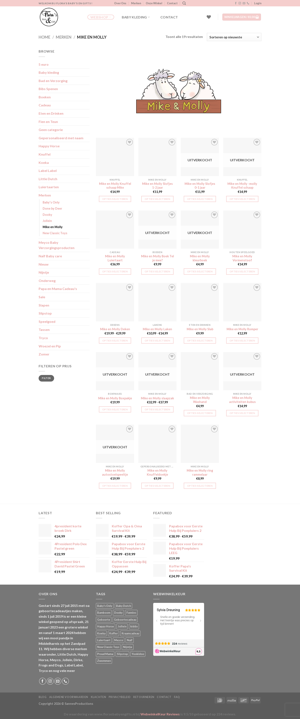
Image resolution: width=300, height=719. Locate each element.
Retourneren (143, 697)
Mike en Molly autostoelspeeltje (115, 472)
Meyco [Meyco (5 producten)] (118, 640)
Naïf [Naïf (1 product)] (129, 640)
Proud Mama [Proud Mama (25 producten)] (105, 654)
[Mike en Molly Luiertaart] (115, 229)
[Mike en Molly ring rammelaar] (200, 444)
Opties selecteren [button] (115, 199)
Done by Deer (52, 208)
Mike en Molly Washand (200, 400)
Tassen (44, 329)
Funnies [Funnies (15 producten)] (131, 612)
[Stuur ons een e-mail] (244, 3)
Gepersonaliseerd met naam (61, 138)
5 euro (44, 64)
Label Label (48, 171)
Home (44, 37)
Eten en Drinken (51, 113)
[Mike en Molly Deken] (115, 302)
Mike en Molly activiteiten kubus (242, 400)
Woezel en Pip (50, 346)
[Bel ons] (248, 3)
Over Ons (120, 3)
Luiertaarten (49, 187)
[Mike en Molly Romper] (242, 302)
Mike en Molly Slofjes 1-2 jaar (157, 186)
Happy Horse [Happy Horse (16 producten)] (105, 626)
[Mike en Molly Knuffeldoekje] (157, 444)
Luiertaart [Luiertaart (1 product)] (103, 640)
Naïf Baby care (50, 256)
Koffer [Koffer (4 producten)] (113, 633)
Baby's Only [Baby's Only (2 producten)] (104, 606)
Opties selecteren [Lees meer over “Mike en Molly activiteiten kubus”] (242, 413)
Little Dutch (48, 179)
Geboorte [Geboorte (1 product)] (103, 619)
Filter (46, 378)
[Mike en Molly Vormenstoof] (242, 229)
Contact (172, 3)
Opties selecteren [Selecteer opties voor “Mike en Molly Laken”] (157, 340)
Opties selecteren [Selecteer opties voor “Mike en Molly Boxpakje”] (115, 409)
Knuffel (44, 154)
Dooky (47, 214)
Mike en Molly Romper (242, 329)
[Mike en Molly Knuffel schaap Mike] (115, 157)
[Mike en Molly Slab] (200, 302)
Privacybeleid (120, 697)
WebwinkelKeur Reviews (160, 714)
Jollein (47, 221)
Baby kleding (136, 17)
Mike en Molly (53, 227)
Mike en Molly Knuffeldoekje (157, 472)
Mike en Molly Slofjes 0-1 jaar (200, 186)
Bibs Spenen (48, 89)
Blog (42, 697)
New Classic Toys (55, 233)
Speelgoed (47, 321)
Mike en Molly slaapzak (157, 398)
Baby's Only (51, 202)
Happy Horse (49, 146)
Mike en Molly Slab (200, 329)
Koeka (44, 162)
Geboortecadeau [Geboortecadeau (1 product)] (125, 619)
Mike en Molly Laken (157, 329)
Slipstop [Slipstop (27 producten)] (122, 654)
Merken (136, 3)
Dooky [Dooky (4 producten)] (118, 612)
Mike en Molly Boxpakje (115, 398)
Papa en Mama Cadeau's (58, 289)
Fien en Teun (48, 122)
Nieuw (44, 264)
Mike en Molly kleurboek (200, 258)
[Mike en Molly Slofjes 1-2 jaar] (157, 157)
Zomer (44, 354)
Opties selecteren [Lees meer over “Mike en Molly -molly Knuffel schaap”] (242, 199)
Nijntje (44, 272)
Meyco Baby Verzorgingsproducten (56, 245)
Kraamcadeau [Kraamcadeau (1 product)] (130, 633)
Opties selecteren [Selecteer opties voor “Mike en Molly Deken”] (115, 340)
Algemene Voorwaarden (68, 697)
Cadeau (45, 105)
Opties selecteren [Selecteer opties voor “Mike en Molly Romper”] (242, 340)
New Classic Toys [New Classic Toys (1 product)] (108, 647)
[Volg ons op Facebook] (235, 3)
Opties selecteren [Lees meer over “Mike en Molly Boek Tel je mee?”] (157, 271)
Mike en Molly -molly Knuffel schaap (242, 186)
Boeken (45, 97)
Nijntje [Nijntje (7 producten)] (127, 647)
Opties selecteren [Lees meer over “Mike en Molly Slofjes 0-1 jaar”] (200, 199)
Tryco (43, 338)
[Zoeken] (184, 3)
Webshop (100, 17)
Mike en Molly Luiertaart (115, 258)
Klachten (98, 697)
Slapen (44, 305)
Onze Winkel (154, 3)
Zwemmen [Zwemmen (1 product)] (104, 660)
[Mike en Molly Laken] (157, 302)
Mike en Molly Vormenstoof (242, 258)
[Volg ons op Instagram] (239, 3)
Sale (42, 297)
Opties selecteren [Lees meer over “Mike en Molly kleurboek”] (200, 271)
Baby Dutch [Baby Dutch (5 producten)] (123, 606)
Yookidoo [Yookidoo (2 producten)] (138, 654)
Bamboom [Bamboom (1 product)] (103, 612)
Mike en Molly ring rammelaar (200, 472)
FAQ (177, 697)
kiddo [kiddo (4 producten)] (134, 626)
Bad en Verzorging (53, 81)
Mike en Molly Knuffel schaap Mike (115, 186)
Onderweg (47, 281)
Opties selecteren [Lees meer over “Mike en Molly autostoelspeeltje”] (115, 485)
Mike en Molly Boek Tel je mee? (157, 258)
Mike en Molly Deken (115, 329)
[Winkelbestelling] (234, 37)
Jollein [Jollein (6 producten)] (122, 626)
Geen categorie (51, 130)
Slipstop (45, 313)
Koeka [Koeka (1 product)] (101, 633)
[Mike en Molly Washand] (200, 371)
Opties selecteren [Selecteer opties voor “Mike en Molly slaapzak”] (157, 409)
